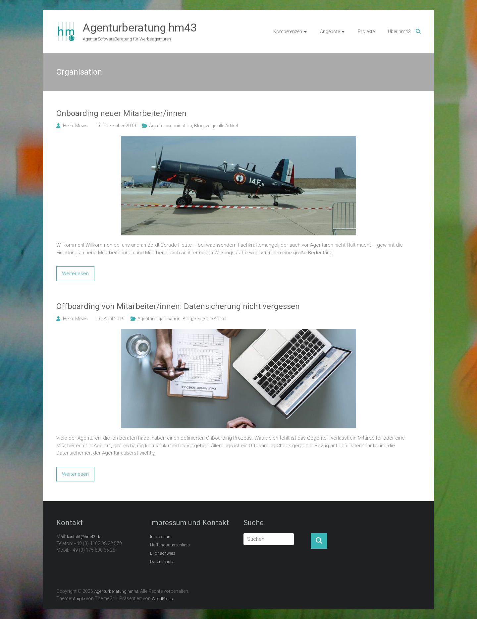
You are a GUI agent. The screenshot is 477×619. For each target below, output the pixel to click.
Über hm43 (399, 31)
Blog (199, 125)
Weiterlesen (75, 274)
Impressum (161, 536)
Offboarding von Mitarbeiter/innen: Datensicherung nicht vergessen (178, 306)
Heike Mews (75, 125)
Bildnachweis (162, 553)
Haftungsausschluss (170, 544)
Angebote (330, 31)
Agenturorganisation (170, 125)
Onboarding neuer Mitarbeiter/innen (121, 113)
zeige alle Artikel (222, 125)
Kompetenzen (287, 31)
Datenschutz (162, 561)
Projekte (366, 31)
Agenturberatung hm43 (140, 27)
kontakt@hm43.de (84, 536)
